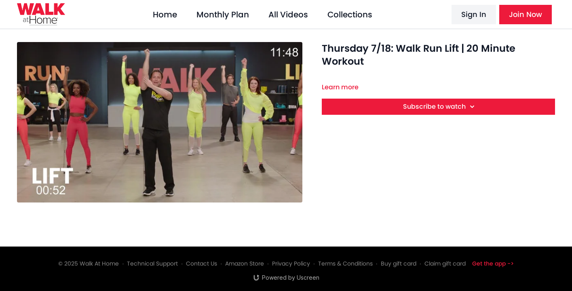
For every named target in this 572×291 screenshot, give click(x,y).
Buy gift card (398, 263)
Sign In (473, 14)
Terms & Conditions (345, 263)
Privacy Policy (291, 263)
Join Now (525, 14)
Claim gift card (445, 263)
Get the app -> (493, 263)
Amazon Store (244, 263)
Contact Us (201, 263)
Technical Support (152, 263)
